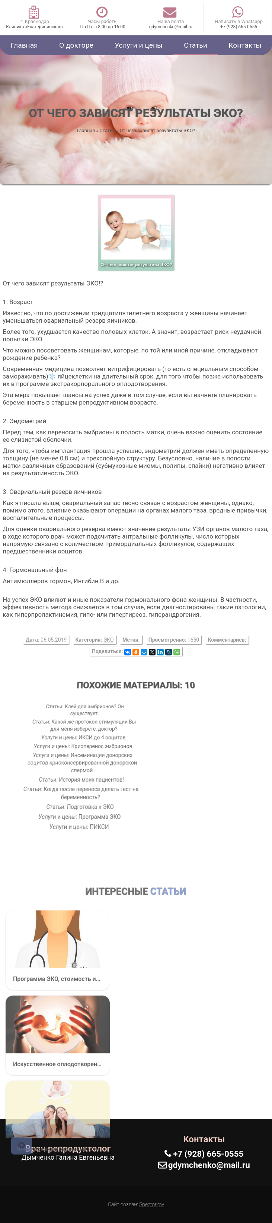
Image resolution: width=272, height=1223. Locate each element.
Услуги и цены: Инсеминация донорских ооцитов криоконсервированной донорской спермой (84, 762)
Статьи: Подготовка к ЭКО (87, 798)
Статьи (195, 45)
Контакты (244, 45)
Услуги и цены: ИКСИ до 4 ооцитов (82, 738)
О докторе (76, 45)
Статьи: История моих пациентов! (85, 776)
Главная (24, 45)
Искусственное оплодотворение (57, 1163)
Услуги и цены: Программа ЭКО (88, 805)
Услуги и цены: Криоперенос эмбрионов (82, 747)
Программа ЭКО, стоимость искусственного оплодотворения (57, 1078)
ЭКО (108, 640)
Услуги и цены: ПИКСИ (88, 812)
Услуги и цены (139, 45)
